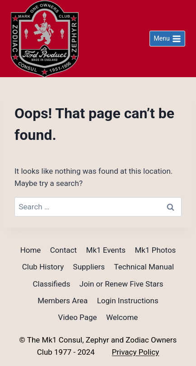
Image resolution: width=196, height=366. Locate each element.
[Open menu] (167, 39)
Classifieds (51, 283)
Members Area (62, 300)
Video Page (77, 317)
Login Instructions (128, 300)
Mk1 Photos (155, 250)
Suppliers (89, 266)
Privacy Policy (135, 352)
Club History (43, 266)
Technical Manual (144, 266)
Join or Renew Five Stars (121, 283)
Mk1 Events (106, 250)
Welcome (122, 317)
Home (30, 250)
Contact (63, 250)
